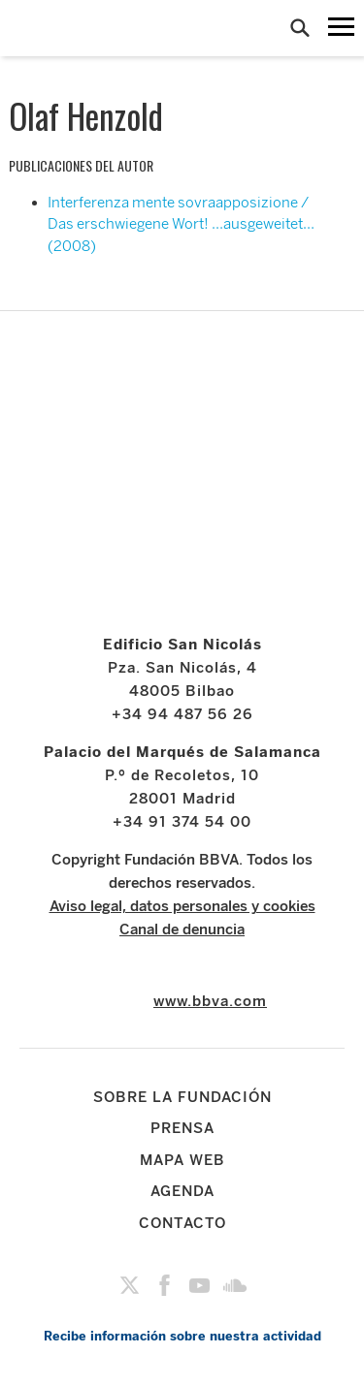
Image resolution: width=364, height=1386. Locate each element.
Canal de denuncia (182, 929)
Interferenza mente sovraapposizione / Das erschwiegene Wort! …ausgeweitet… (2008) (181, 224)
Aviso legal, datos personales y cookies (182, 906)
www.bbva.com (210, 1001)
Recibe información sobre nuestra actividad (182, 1336)
